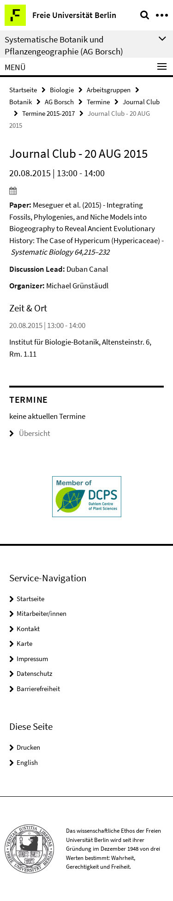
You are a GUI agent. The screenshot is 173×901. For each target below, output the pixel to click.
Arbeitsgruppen (109, 89)
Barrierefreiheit (38, 688)
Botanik (20, 101)
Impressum (32, 658)
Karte (24, 643)
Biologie (62, 89)
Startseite (23, 89)
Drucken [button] (28, 747)
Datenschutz (34, 673)
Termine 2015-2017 (48, 113)
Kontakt (28, 628)
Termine (98, 101)
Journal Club (141, 101)
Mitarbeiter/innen (41, 613)
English (27, 762)
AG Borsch (59, 101)
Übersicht (29, 433)
